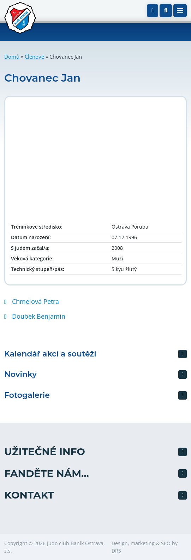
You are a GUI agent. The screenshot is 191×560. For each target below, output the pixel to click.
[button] (166, 10)
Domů (11, 56)
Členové (34, 56)
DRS (116, 550)
